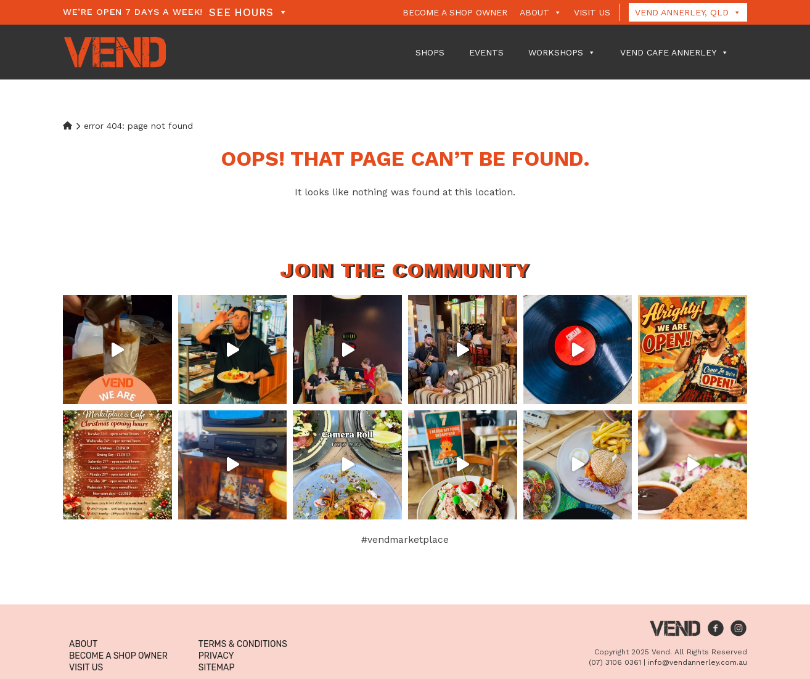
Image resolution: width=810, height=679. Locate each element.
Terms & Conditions (242, 644)
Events (486, 52)
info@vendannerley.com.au (697, 662)
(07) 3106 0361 (615, 662)
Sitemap (216, 667)
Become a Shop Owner (455, 12)
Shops (429, 52)
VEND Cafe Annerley (674, 52)
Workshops (561, 52)
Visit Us (592, 12)
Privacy (216, 656)
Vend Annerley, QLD (688, 12)
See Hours (248, 12)
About (541, 12)
